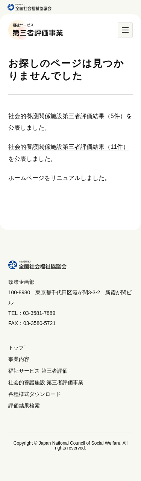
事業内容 (18, 359)
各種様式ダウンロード (34, 394)
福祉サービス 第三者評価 (38, 371)
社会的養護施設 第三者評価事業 (45, 382)
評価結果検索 (24, 406)
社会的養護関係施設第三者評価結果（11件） (68, 147)
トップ (16, 348)
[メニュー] (125, 29)
